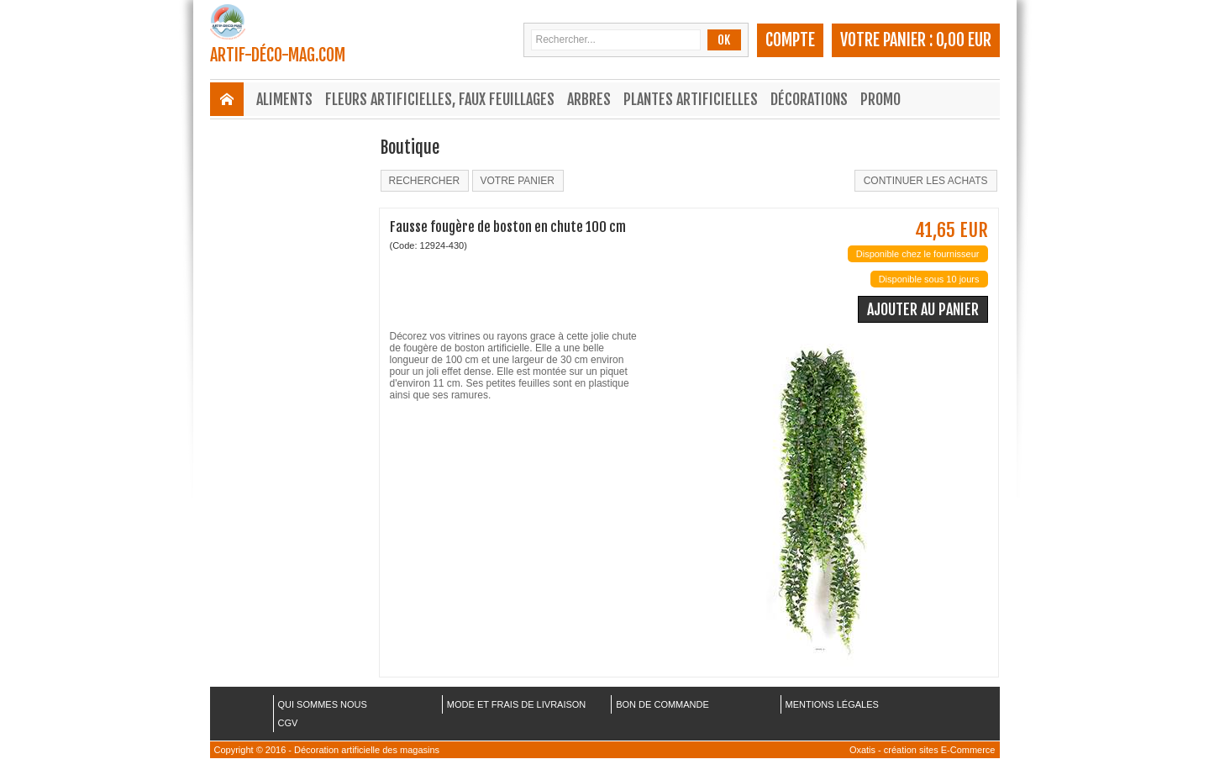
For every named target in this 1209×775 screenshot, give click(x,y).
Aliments (284, 99)
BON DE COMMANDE (662, 704)
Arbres (589, 99)
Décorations (809, 99)
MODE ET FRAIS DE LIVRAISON (516, 704)
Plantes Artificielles (690, 99)
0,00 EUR (963, 39)
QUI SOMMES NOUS (322, 704)
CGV (288, 723)
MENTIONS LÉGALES (832, 704)
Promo (880, 99)
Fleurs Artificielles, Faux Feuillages (440, 99)
